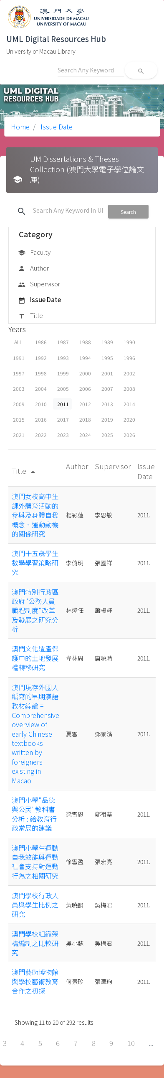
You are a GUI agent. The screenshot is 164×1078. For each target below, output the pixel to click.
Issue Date (56, 127)
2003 (19, 388)
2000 (85, 373)
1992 (41, 357)
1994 (85, 357)
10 (131, 1043)
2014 (129, 403)
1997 (19, 373)
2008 (129, 388)
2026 (129, 434)
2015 (19, 419)
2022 (41, 434)
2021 (19, 434)
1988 (85, 341)
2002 (129, 373)
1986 (41, 341)
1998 (41, 373)
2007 (107, 388)
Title (30, 315)
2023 (63, 434)
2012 (85, 403)
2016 (41, 419)
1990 (129, 341)
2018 (85, 419)
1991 (19, 357)
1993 (63, 357)
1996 (129, 357)
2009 (19, 403)
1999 (63, 373)
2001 (107, 373)
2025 (107, 434)
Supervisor (39, 284)
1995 (107, 357)
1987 (63, 341)
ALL (18, 341)
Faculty (34, 252)
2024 (85, 434)
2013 (107, 403)
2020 (129, 419)
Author (33, 268)
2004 (41, 388)
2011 (63, 403)
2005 (63, 388)
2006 (85, 388)
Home (20, 127)
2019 (107, 419)
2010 (41, 403)
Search (128, 211)
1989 (107, 341)
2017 (63, 419)
